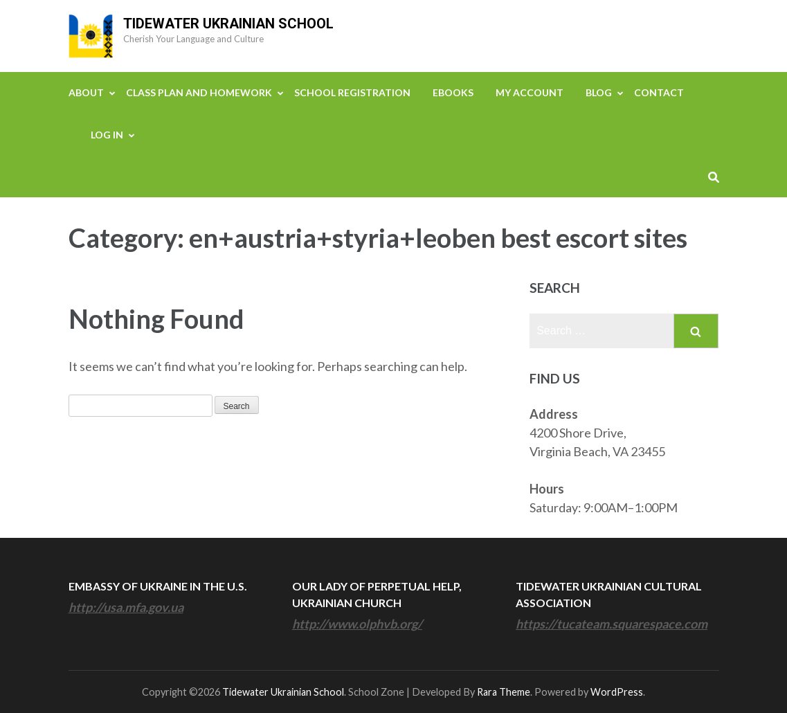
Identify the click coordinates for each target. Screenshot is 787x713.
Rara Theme (503, 692)
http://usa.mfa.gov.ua (126, 607)
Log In (107, 135)
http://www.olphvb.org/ (357, 623)
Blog (599, 92)
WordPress (616, 692)
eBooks (453, 92)
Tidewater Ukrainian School (228, 23)
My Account (529, 92)
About (86, 92)
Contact (659, 92)
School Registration (352, 92)
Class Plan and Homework (199, 92)
